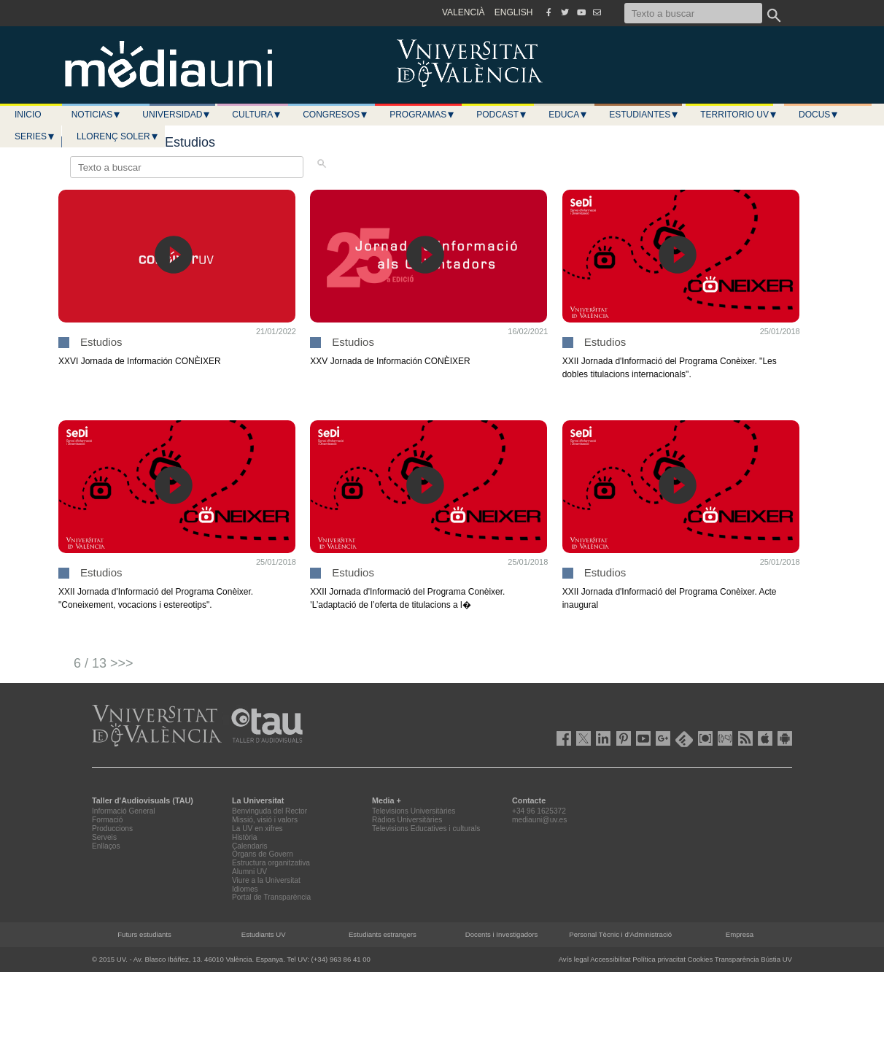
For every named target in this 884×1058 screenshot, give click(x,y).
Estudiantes (644, 115)
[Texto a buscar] (693, 13)
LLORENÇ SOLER (118, 136)
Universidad (176, 115)
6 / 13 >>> (103, 663)
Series (35, 136)
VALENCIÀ (463, 12)
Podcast (501, 115)
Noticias (96, 115)
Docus (819, 115)
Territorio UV (739, 115)
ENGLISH (514, 12)
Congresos (335, 115)
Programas (422, 115)
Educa (568, 115)
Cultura (257, 115)
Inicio (28, 114)
